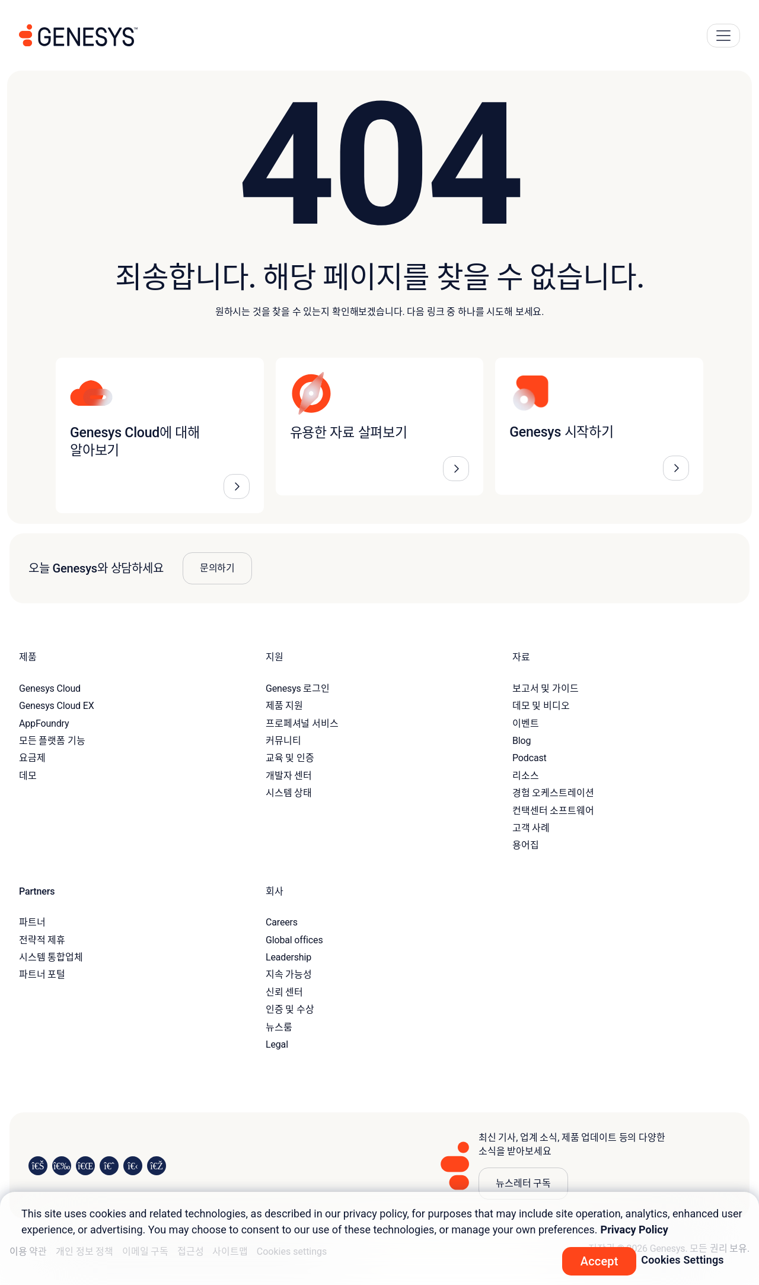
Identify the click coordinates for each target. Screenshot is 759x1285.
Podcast (529, 758)
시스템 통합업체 (51, 957)
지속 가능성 (289, 974)
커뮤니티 (283, 740)
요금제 (32, 758)
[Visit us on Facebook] (109, 1165)
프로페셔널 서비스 (302, 723)
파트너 (32, 922)
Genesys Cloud (50, 688)
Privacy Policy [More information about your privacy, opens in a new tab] (634, 1229)
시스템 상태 (289, 793)
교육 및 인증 (290, 758)
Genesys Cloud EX (56, 705)
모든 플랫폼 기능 (52, 740)
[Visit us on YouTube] (132, 1165)
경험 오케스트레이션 (553, 793)
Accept (599, 1261)
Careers (282, 922)
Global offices (294, 940)
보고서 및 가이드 (545, 688)
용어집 (525, 845)
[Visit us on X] (85, 1165)
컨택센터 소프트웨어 (553, 810)
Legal (277, 1044)
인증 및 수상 (290, 1009)
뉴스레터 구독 (523, 1183)
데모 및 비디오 (541, 705)
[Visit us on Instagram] (61, 1165)
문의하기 (217, 568)
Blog (521, 740)
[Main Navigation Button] (723, 35)
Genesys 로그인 (298, 688)
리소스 (525, 775)
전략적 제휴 (42, 940)
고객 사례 (531, 828)
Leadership (288, 957)
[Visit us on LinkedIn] (37, 1165)
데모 (28, 775)
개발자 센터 (289, 775)
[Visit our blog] (156, 1165)
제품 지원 (284, 705)
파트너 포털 (42, 974)
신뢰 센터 (284, 992)
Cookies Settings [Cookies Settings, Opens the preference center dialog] (682, 1260)
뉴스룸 (279, 1027)
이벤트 (525, 723)
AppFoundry (44, 723)
